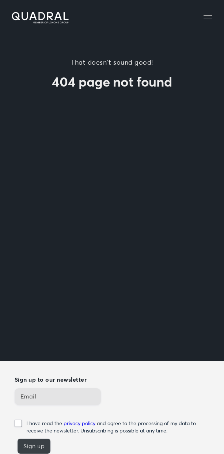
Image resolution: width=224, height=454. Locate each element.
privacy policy (80, 423)
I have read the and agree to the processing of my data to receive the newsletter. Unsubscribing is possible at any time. (111, 427)
